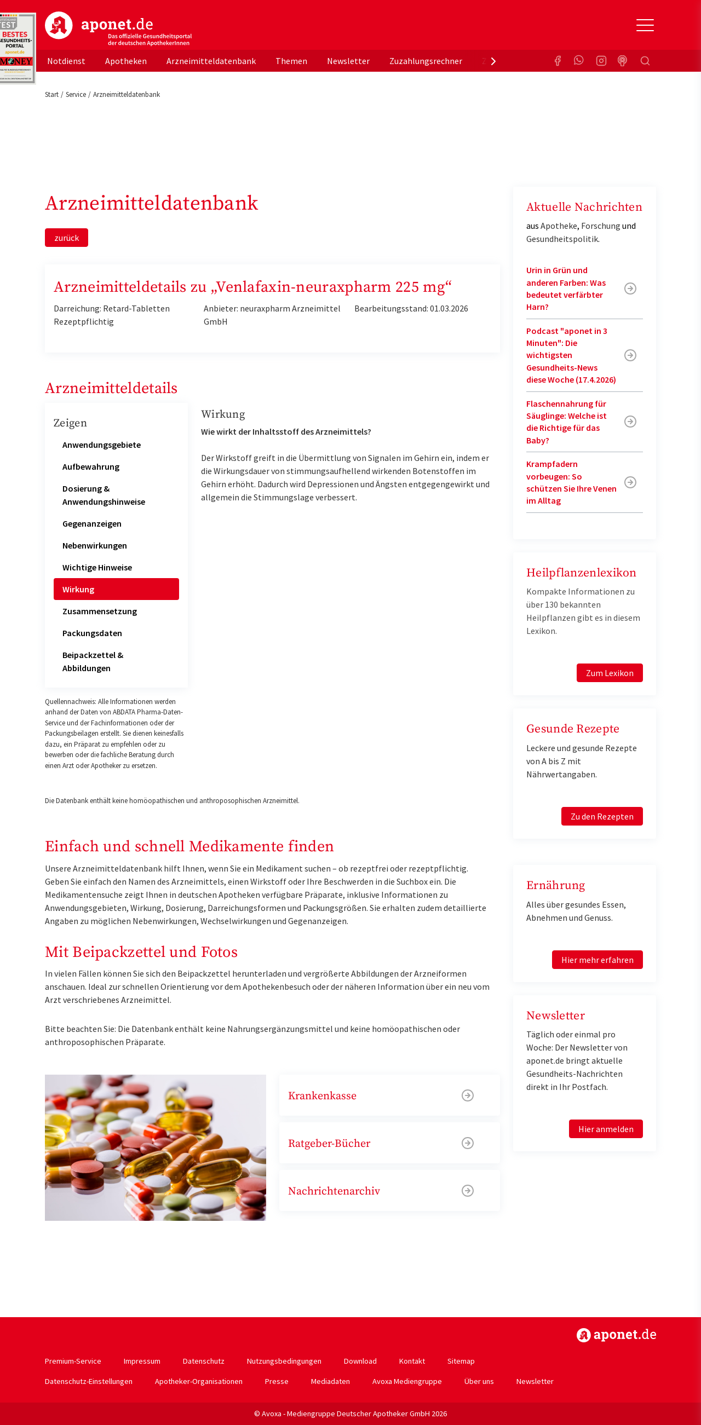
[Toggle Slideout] (645, 25)
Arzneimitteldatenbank (211, 60)
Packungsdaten (92, 632)
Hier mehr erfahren (597, 959)
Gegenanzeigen (92, 523)
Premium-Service (73, 1361)
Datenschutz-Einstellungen (89, 1381)
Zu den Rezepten (602, 816)
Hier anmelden (606, 1128)
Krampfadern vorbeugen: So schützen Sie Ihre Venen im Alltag (571, 482)
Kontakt (412, 1361)
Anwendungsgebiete (101, 444)
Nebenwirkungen (94, 545)
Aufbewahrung (90, 466)
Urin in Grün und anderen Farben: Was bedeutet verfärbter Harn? (566, 288)
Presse (277, 1381)
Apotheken (126, 60)
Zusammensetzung (99, 610)
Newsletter (348, 60)
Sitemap (461, 1361)
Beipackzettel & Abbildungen (92, 661)
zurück (66, 237)
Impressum (142, 1361)
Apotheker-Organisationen (199, 1381)
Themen (291, 60)
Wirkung (78, 589)
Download (360, 1361)
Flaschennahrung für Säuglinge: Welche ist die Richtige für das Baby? (566, 422)
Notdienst (66, 60)
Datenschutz (204, 1361)
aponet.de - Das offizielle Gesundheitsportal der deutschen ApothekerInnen (118, 29)
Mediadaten (330, 1381)
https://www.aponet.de (616, 1335)
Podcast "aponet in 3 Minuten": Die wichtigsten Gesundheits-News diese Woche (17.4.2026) (571, 355)
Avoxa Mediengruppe (407, 1381)
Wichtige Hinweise (97, 567)
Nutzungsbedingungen (284, 1361)
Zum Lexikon (610, 672)
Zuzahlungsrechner (425, 60)
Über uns (479, 1381)
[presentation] (493, 61)
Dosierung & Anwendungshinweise (103, 495)
